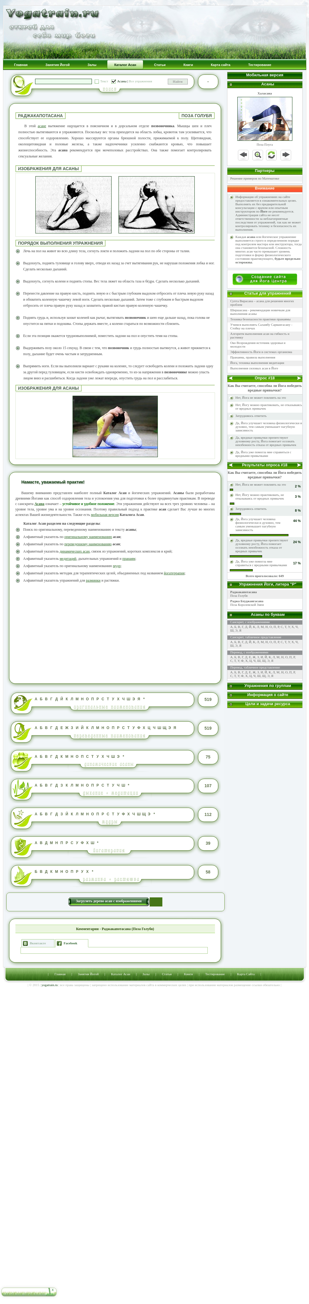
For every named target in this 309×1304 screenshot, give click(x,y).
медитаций (68, 558)
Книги (188, 974)
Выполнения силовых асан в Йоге (254, 368)
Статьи (166, 974)
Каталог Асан (120, 974)
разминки (93, 580)
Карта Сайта (246, 974)
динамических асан (74, 551)
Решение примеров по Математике (254, 178)
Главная (60, 974)
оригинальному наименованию (88, 537)
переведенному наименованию (88, 544)
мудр (117, 566)
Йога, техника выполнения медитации (257, 363)
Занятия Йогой (88, 974)
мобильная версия (105, 515)
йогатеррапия (174, 573)
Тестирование (215, 974)
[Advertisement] (115, 632)
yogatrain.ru (49, 985)
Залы (145, 974)
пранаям (128, 558)
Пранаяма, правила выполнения (252, 357)
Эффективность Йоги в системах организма (261, 352)
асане (42, 126)
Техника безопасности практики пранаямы (260, 319)
